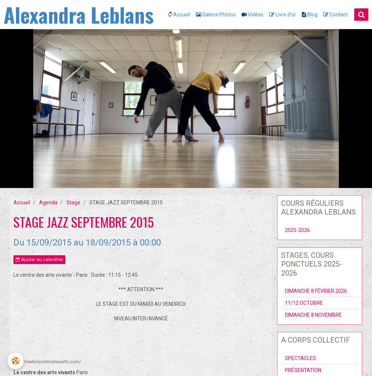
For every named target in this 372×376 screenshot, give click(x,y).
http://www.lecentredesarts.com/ (47, 361)
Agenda (48, 202)
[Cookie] (15, 361)
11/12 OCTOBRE (304, 303)
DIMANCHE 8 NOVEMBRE (313, 315)
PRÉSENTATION (303, 370)
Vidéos (252, 14)
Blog (310, 14)
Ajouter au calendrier (39, 259)
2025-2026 (297, 230)
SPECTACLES (300, 358)
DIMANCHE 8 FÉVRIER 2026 (316, 291)
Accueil (179, 14)
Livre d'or (282, 14)
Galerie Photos (216, 14)
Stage (73, 202)
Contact (335, 14)
